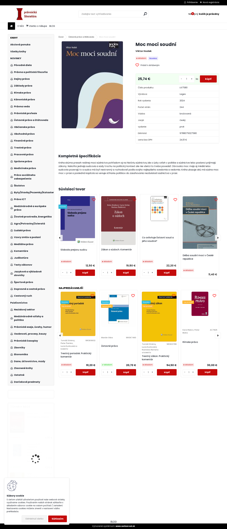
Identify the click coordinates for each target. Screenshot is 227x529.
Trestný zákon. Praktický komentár (155, 358)
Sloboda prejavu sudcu (74, 249)
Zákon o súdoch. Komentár (116, 249)
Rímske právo (190, 342)
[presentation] (60, 238)
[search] (145, 14)
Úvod (60, 37)
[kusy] (185, 78)
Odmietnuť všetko (34, 518)
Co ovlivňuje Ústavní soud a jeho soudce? (158, 239)
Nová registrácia (211, 2)
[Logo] (28, 14)
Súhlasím (57, 518)
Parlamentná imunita (38, 417)
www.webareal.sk (125, 526)
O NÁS (20, 26)
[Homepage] (11, 26)
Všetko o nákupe (36, 26)
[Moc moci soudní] (92, 84)
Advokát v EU (33, 461)
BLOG (52, 26)
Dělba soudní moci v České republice (198, 257)
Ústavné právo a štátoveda (81, 37)
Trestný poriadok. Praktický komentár (76, 355)
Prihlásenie (192, 2)
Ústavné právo (109, 345)
